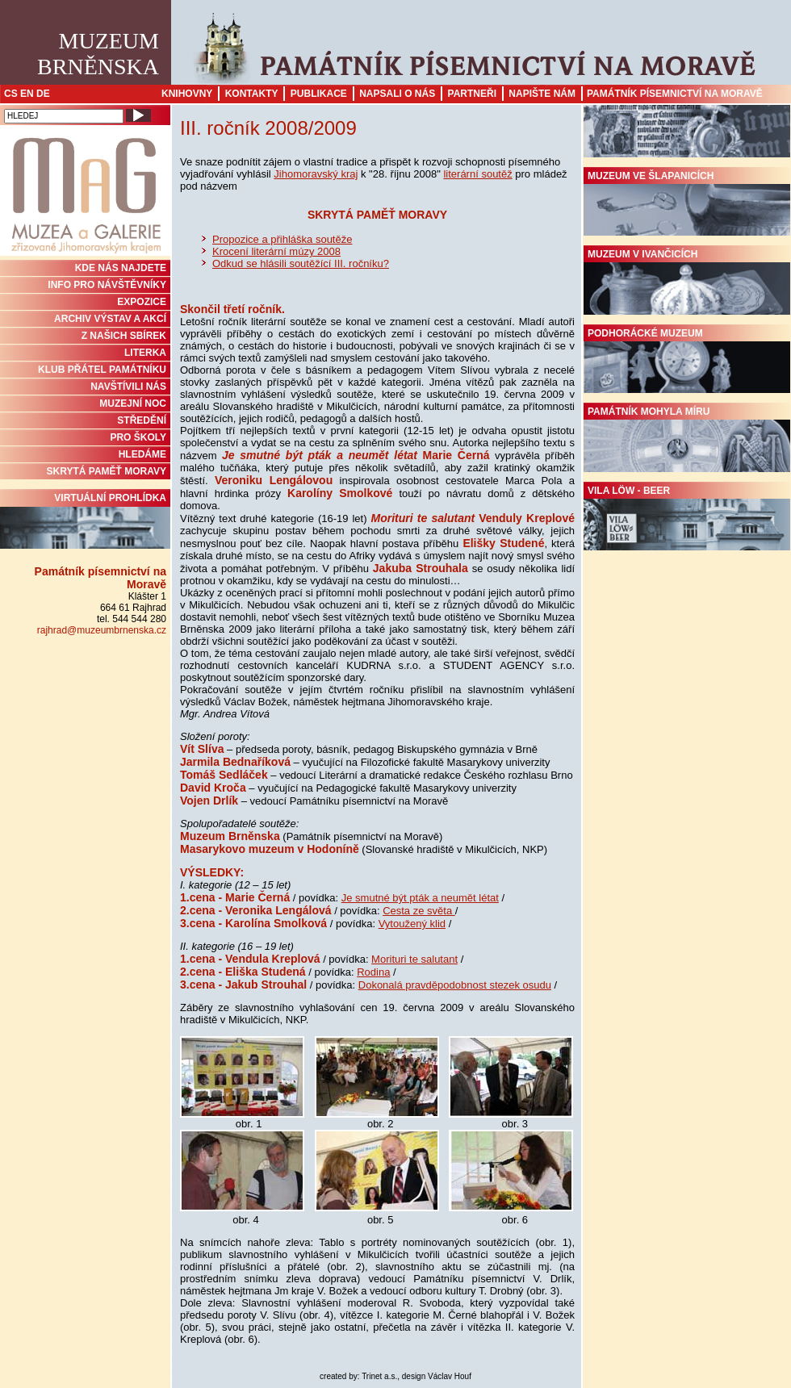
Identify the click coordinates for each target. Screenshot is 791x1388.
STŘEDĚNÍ (141, 420)
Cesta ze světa (419, 911)
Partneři (472, 93)
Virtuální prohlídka (85, 520)
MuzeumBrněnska (98, 53)
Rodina (373, 972)
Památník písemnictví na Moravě (675, 93)
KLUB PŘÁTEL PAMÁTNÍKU (102, 369)
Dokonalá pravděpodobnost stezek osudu (454, 985)
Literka (145, 352)
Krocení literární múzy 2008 (276, 251)
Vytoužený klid (412, 924)
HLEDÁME (142, 454)
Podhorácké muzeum (687, 361)
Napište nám (541, 93)
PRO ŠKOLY (138, 437)
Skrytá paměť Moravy (106, 471)
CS (11, 93)
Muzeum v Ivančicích (687, 282)
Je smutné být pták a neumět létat (420, 898)
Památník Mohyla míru (687, 439)
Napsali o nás (397, 93)
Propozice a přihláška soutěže (282, 239)
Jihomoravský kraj (316, 174)
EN (27, 93)
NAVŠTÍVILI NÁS (128, 386)
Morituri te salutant (414, 959)
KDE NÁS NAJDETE (120, 268)
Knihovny (186, 93)
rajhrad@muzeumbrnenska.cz (101, 630)
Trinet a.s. (379, 1376)
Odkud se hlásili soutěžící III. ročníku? (300, 263)
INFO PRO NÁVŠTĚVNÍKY (107, 285)
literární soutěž (477, 174)
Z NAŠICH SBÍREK (124, 335)
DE (43, 93)
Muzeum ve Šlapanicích (687, 203)
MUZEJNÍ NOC (132, 403)
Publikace (319, 93)
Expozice (141, 301)
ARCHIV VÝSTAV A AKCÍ (110, 318)
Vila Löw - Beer (687, 518)
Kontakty (251, 93)
